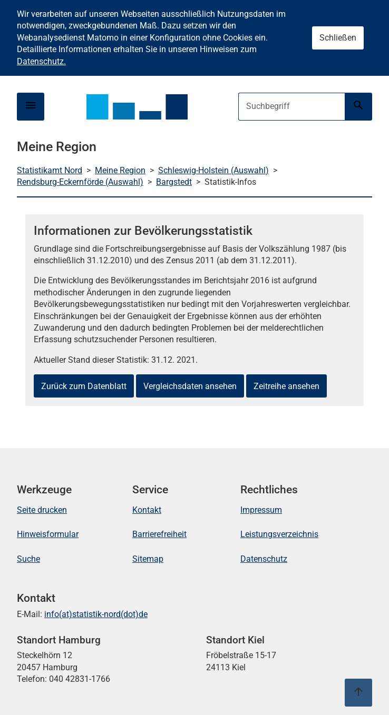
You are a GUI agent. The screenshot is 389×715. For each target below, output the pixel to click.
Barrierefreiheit (159, 534)
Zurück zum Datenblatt (84, 386)
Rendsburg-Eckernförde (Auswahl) (80, 182)
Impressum (261, 510)
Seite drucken (42, 510)
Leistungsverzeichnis (279, 534)
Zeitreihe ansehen (286, 386)
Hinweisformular (48, 534)
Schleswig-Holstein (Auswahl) (213, 170)
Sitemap (147, 559)
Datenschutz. (41, 61)
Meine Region (120, 170)
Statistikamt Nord (49, 170)
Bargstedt (174, 182)
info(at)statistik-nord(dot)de (96, 614)
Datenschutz (263, 559)
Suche (28, 559)
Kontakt (146, 510)
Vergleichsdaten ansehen (190, 386)
